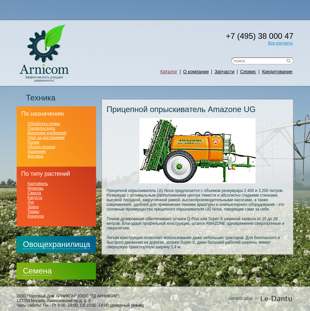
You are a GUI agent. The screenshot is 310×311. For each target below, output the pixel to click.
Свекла (34, 193)
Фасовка (35, 156)
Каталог (168, 71)
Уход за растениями (46, 137)
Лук (31, 202)
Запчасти (224, 71)
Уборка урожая (41, 147)
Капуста (35, 197)
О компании (196, 71)
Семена (37, 270)
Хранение (37, 151)
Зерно (33, 207)
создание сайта (240, 298)
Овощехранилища (56, 244)
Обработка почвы (44, 123)
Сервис (248, 71)
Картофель (38, 183)
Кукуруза (36, 216)
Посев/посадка (41, 128)
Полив (33, 142)
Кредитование (277, 71)
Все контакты (280, 43)
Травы (33, 211)
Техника (40, 97)
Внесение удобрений (47, 133)
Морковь (35, 188)
